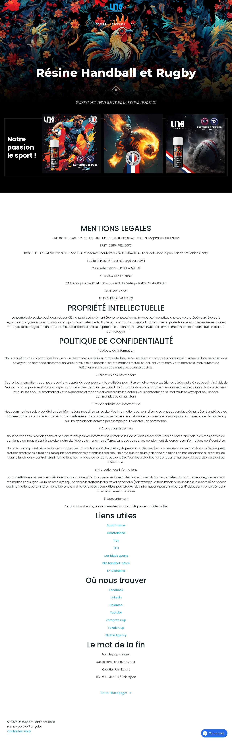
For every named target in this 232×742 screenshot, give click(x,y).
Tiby (116, 541)
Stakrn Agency (116, 635)
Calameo (116, 605)
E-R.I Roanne (116, 571)
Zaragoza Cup (116, 620)
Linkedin (116, 597)
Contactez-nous (19, 731)
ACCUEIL (101, 24)
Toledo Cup (116, 628)
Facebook (116, 590)
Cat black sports (116, 556)
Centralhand (116, 533)
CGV (133, 24)
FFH (116, 548)
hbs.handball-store (116, 563)
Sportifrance (116, 525)
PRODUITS (118, 24)
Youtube (116, 612)
